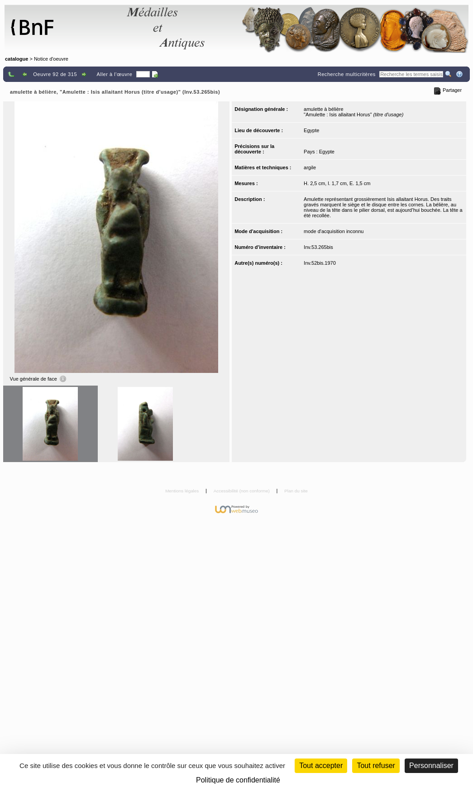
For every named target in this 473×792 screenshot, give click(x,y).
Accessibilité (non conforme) (242, 490)
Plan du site (296, 490)
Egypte (311, 130)
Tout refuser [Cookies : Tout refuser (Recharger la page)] (376, 765)
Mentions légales (182, 490)
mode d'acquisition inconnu (333, 231)
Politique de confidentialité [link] (238, 780)
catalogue (16, 59)
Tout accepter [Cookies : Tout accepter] (321, 765)
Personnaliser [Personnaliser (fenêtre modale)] (431, 765)
